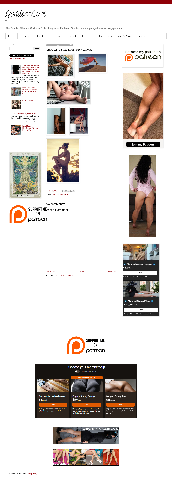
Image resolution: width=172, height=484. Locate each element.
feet (58, 194)
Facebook (71, 36)
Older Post (112, 272)
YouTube (55, 36)
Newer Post (51, 272)
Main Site (26, 36)
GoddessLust (25, 14)
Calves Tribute (104, 36)
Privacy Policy (32, 474)
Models (86, 36)
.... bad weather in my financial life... (24, 114)
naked (66, 194)
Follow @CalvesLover (17, 58)
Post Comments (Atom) (64, 276)
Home (11, 36)
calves (54, 194)
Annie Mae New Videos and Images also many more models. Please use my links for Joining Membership (30, 69)
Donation (142, 36)
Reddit (40, 36)
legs (61, 194)
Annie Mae (124, 36)
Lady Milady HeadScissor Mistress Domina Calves (30, 128)
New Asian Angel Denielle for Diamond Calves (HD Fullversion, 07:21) (30, 90)
